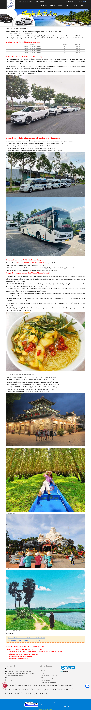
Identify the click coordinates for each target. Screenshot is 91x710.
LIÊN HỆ (82, 5)
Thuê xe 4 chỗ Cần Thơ (39, 685)
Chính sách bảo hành (46, 680)
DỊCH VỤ (60, 5)
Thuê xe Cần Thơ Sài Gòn (42, 693)
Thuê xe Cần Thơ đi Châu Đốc (12, 693)
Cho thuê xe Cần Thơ (10, 685)
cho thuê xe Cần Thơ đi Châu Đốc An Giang (36, 59)
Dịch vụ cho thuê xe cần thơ (24, 685)
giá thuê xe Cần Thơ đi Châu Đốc (20, 66)
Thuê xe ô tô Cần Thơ (24, 689)
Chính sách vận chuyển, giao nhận (49, 678)
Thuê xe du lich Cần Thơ (51, 689)
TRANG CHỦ (43, 5)
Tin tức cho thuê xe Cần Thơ (21, 28)
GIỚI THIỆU (52, 5)
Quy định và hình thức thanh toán (49, 675)
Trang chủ (9, 28)
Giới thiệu (43, 670)
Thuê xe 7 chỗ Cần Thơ (52, 685)
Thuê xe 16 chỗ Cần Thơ (66, 685)
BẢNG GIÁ (68, 5)
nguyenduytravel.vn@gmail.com (16, 678)
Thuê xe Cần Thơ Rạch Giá (66, 689)
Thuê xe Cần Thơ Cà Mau (28, 693)
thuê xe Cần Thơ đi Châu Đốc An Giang (22, 71)
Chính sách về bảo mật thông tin (48, 682)
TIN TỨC (75, 5)
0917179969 (80, 1)
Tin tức (42, 673)
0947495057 (72, 1)
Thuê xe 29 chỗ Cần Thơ (11, 689)
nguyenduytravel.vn (14, 680)
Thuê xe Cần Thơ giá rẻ (37, 689)
